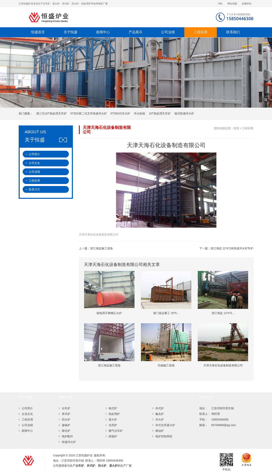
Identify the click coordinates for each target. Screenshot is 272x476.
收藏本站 (247, 3)
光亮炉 (111, 425)
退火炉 (111, 419)
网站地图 (232, 3)
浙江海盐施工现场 (101, 248)
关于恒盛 (70, 32)
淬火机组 (139, 113)
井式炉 (158, 408)
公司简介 (34, 154)
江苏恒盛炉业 (89, 17)
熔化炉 (64, 430)
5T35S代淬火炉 (120, 113)
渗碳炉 (64, 425)
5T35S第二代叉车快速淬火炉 (88, 113)
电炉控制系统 (162, 436)
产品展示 (135, 32)
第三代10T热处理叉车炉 (51, 113)
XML (220, 3)
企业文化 (26, 413)
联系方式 (34, 189)
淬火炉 (158, 419)
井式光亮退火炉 (163, 425)
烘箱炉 (111, 436)
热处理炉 (113, 413)
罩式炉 (64, 413)
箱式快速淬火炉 (184, 113)
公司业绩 (168, 32)
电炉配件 (66, 436)
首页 (236, 128)
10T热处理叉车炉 (160, 113)
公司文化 (34, 163)
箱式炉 (111, 408)
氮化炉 (158, 413)
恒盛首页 (38, 32)
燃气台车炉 (114, 430)
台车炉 (64, 408)
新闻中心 (103, 32)
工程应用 (200, 32)
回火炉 (64, 419)
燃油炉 (158, 430)
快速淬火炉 (67, 442)
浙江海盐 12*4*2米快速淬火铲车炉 (232, 248)
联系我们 (233, 32)
